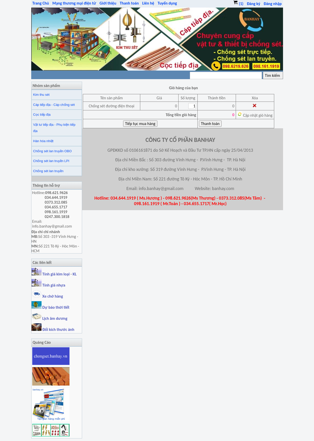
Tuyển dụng (167, 3)
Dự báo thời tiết (50, 307)
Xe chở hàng (47, 296)
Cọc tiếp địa (42, 114)
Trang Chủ (40, 3)
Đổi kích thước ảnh (58, 329)
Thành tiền (216, 98)
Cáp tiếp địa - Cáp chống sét (54, 105)
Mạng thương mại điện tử (74, 3)
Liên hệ (148, 3)
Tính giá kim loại (56, 274)
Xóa (255, 98)
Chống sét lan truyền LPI (51, 161)
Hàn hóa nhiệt (43, 141)
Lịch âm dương (49, 318)
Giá (159, 98)
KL (75, 274)
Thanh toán (129, 3)
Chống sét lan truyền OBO (52, 151)
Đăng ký (253, 3)
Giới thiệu (107, 3)
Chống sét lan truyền (48, 171)
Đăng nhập (273, 3)
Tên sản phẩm (111, 98)
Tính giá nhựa (53, 285)
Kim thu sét (41, 95)
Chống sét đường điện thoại (111, 106)
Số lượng (188, 98)
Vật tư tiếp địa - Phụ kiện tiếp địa (54, 128)
